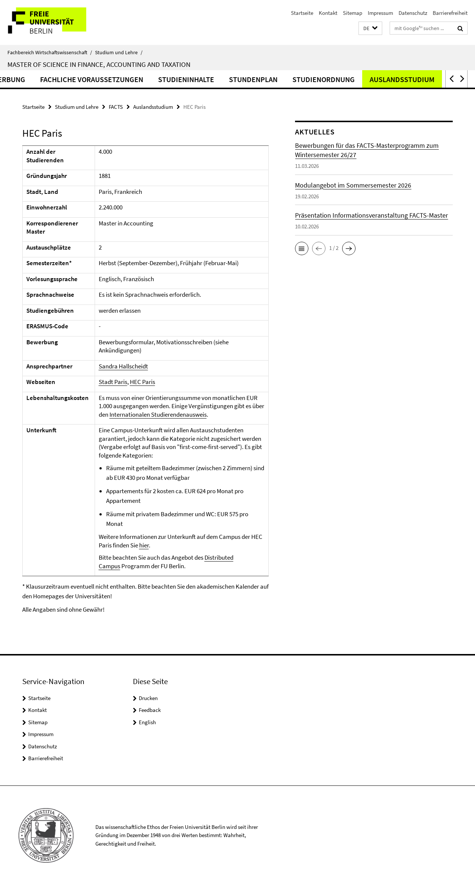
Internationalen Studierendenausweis (158, 414)
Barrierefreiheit (450, 12)
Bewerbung (51, 79)
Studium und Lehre (118, 52)
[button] (370, 28)
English (147, 722)
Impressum (380, 12)
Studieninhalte (233, 79)
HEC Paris (142, 382)
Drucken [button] (148, 698)
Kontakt (328, 12)
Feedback (150, 709)
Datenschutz (413, 12)
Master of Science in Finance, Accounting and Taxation (98, 64)
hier (144, 545)
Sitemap (352, 12)
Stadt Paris (113, 382)
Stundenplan (300, 79)
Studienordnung (370, 79)
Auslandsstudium (153, 106)
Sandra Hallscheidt (123, 366)
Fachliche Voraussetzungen (138, 79)
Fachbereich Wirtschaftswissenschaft (49, 52)
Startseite (302, 12)
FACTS (116, 106)
